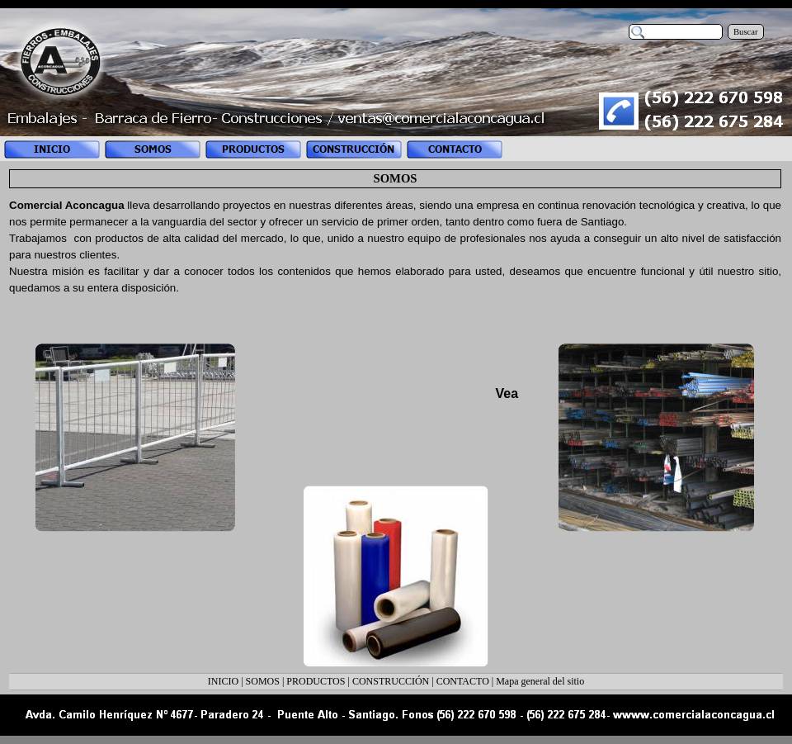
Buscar (745, 31)
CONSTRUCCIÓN (390, 681)
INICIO (223, 681)
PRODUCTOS (315, 681)
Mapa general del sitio (540, 681)
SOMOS (263, 681)
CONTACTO (462, 681)
